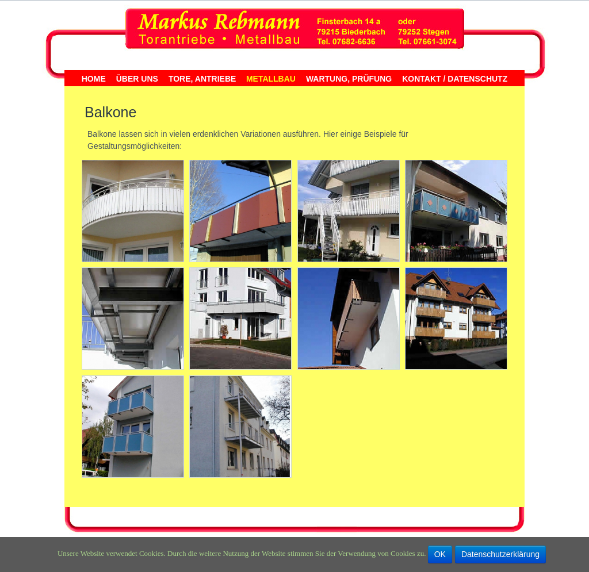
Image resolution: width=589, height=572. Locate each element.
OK (440, 554)
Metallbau (271, 79)
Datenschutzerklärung (500, 554)
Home (94, 79)
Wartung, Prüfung (349, 79)
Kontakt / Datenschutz (454, 79)
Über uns (137, 79)
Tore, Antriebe (202, 79)
